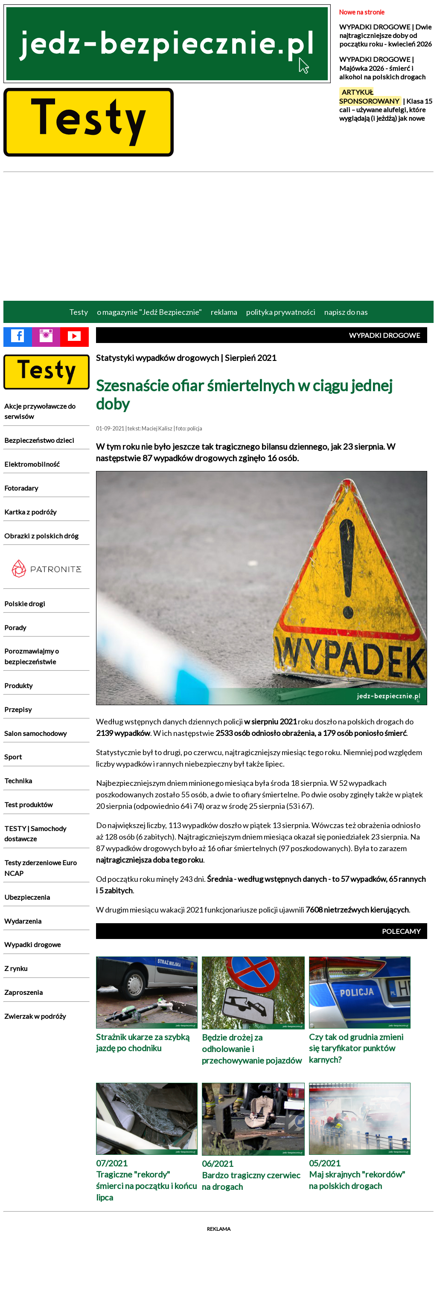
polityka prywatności (280, 312)
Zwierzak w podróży (35, 1016)
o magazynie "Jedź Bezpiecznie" (149, 312)
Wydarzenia (22, 921)
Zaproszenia (23, 992)
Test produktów (28, 804)
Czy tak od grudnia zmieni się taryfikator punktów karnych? (360, 1042)
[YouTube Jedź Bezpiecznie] (74, 337)
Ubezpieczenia (27, 897)
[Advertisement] (218, 236)
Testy (78, 312)
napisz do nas (346, 312)
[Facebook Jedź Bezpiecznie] (17, 337)
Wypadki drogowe (32, 944)
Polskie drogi (24, 603)
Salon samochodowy (35, 733)
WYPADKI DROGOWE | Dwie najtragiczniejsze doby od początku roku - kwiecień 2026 (385, 35)
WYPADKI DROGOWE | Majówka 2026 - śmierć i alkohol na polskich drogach (382, 68)
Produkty (18, 685)
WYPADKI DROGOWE (384, 335)
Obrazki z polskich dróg (41, 536)
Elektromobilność (32, 464)
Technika (18, 780)
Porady (15, 627)
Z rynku (15, 968)
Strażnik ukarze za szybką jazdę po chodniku (147, 1036)
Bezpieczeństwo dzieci (39, 440)
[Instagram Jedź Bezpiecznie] (46, 337)
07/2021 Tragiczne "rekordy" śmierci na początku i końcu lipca (147, 1174)
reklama (224, 312)
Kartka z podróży (30, 512)
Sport (13, 757)
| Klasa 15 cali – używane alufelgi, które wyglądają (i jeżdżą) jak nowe (385, 104)
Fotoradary (21, 488)
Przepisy (18, 709)
